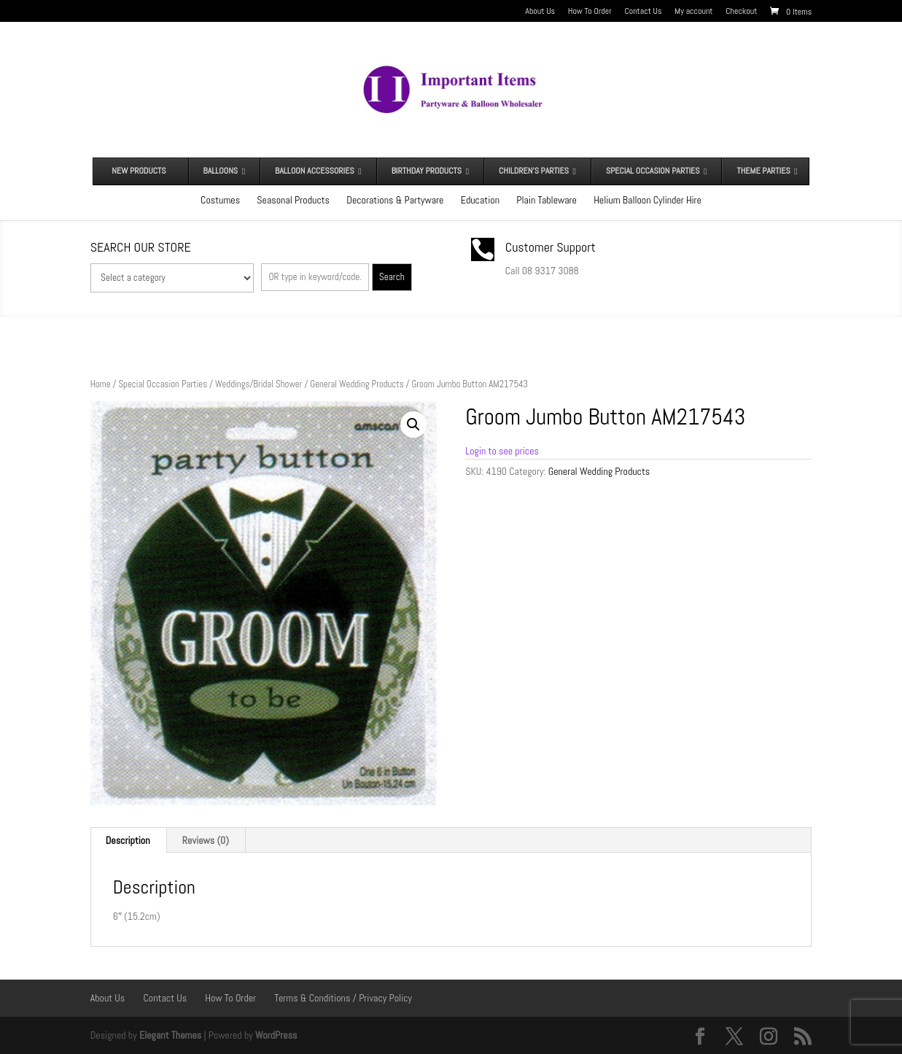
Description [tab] (128, 840)
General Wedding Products (356, 384)
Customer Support (550, 247)
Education (480, 199)
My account (693, 12)
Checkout (741, 12)
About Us (540, 12)
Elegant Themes (170, 1035)
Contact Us (642, 12)
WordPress (276, 1035)
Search (392, 277)
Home (100, 384)
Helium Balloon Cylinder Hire (647, 199)
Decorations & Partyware (394, 199)
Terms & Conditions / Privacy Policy (343, 997)
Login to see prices (502, 450)
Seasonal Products (293, 199)
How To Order (590, 12)
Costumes (220, 199)
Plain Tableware (546, 199)
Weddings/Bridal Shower (258, 384)
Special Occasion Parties (162, 384)
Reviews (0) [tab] (205, 840)
